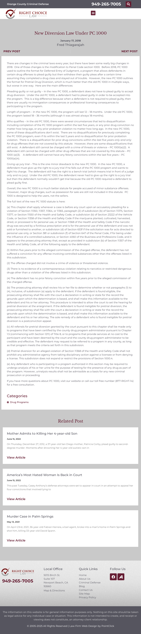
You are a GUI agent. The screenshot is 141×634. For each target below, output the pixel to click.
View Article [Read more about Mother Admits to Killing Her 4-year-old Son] (16, 457)
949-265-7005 (106, 4)
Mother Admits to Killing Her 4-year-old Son (42, 433)
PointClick (107, 626)
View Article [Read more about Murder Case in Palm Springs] (16, 540)
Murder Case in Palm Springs (30, 516)
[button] (128, 4)
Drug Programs (19, 402)
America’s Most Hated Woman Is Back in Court (44, 475)
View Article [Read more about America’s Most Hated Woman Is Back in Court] (16, 499)
